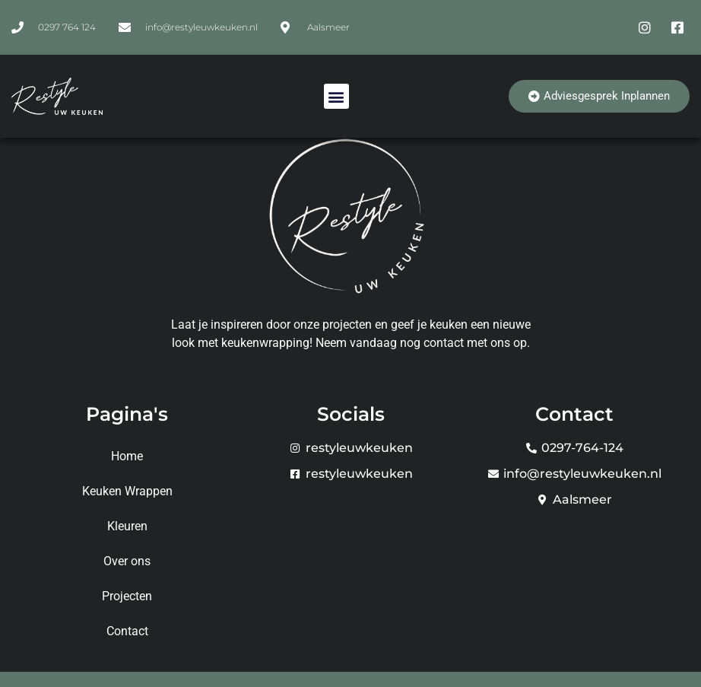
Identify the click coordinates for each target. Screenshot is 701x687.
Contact (127, 631)
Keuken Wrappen (127, 491)
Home (127, 456)
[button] (336, 96)
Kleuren (127, 526)
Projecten (127, 596)
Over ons (127, 561)
